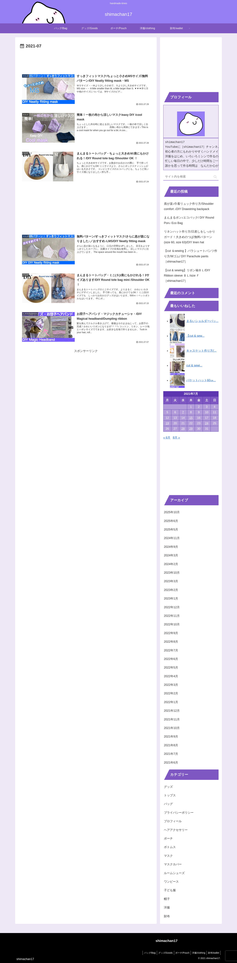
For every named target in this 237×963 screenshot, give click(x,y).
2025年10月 (172, 512)
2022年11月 (172, 615)
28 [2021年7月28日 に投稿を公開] (183, 428)
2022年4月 (171, 676)
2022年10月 (172, 624)
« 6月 (166, 437)
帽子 (167, 899)
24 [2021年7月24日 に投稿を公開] (206, 423)
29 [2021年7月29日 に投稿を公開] (191, 428)
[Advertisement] (86, 59)
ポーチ (168, 838)
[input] (191, 177)
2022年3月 (171, 684)
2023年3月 (171, 581)
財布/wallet (213, 952)
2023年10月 (172, 572)
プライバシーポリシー (179, 812)
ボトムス (170, 847)
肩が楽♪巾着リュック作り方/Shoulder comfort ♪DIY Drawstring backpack (189, 206)
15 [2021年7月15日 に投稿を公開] (191, 417)
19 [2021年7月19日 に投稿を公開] (167, 423)
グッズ (168, 786)
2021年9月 (171, 736)
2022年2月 (171, 693)
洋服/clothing (197, 952)
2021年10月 (172, 728)
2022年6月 (171, 659)
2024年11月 (172, 538)
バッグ (168, 804)
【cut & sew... (195, 335)
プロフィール (173, 821)
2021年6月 (171, 762)
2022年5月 (171, 667)
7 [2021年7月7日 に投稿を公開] (183, 412)
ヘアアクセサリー (176, 830)
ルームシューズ (174, 873)
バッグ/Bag (146, 952)
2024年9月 (171, 546)
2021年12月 (172, 710)
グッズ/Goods (163, 952)
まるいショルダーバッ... (202, 321)
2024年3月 (171, 555)
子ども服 (170, 890)
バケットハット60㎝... (201, 380)
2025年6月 (171, 521)
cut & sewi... (194, 365)
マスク (168, 855)
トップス (170, 795)
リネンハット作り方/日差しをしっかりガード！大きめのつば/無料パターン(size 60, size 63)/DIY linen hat (189, 237)
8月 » (176, 437)
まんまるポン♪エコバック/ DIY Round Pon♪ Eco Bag (189, 220)
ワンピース (171, 881)
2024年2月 (171, 564)
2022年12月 (172, 607)
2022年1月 (171, 702)
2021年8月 (171, 745)
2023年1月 (171, 598)
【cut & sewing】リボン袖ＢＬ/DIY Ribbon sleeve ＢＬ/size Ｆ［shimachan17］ (187, 276)
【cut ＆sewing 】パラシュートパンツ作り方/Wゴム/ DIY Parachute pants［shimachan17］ (190, 256)
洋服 (167, 907)
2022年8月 (171, 641)
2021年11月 (172, 719)
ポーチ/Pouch (180, 952)
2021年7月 (171, 753)
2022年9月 (171, 633)
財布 (167, 916)
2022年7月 (171, 650)
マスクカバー (173, 864)
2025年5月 (171, 529)
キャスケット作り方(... (201, 350)
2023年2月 (171, 590)
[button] (215, 177)
